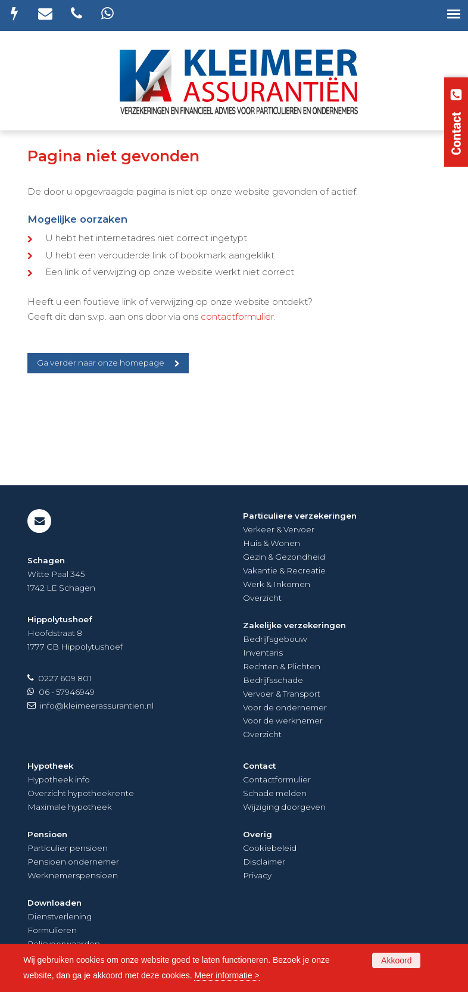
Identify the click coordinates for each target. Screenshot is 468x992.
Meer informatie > (226, 975)
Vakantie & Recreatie (284, 570)
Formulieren (52, 930)
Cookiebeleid (270, 848)
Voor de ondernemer (285, 707)
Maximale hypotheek (69, 807)
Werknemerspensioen (72, 875)
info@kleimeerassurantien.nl (97, 705)
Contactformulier (277, 779)
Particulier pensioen (67, 848)
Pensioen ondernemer (73, 861)
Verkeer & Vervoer (278, 529)
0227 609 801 (65, 678)
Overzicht (262, 598)
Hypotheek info (58, 779)
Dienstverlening (59, 916)
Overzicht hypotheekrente (80, 793)
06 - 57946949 (67, 692)
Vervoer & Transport (281, 693)
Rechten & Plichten (281, 666)
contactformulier (237, 316)
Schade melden (275, 793)
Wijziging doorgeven (284, 807)
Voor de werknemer (283, 720)
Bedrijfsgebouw (275, 639)
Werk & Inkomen (276, 584)
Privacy (257, 875)
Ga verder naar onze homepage (100, 362)
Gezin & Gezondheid (284, 556)
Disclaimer (264, 861)
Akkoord (396, 960)
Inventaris (263, 652)
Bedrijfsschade (273, 680)
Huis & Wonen (271, 543)
